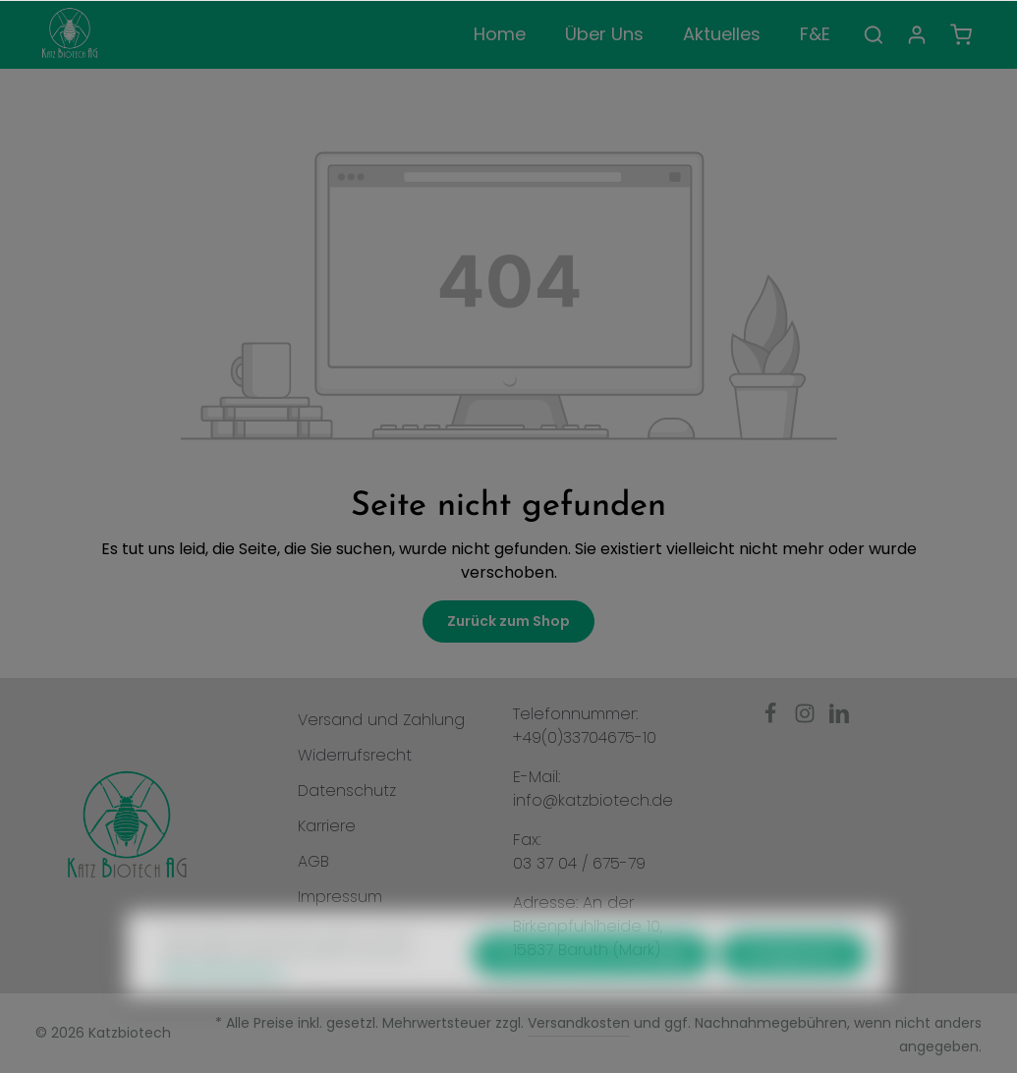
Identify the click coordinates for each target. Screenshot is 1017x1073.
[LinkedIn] (839, 718)
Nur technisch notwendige (592, 988)
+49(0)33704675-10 (584, 737)
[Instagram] (807, 718)
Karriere (327, 826)
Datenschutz (347, 790)
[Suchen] (873, 34)
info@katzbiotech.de (593, 800)
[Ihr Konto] (916, 34)
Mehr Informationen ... (226, 1006)
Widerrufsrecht (355, 755)
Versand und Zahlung (381, 719)
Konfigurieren (793, 988)
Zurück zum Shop (508, 621)
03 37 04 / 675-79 (579, 863)
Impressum (340, 896)
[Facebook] (773, 718)
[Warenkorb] (961, 34)
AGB (313, 861)
